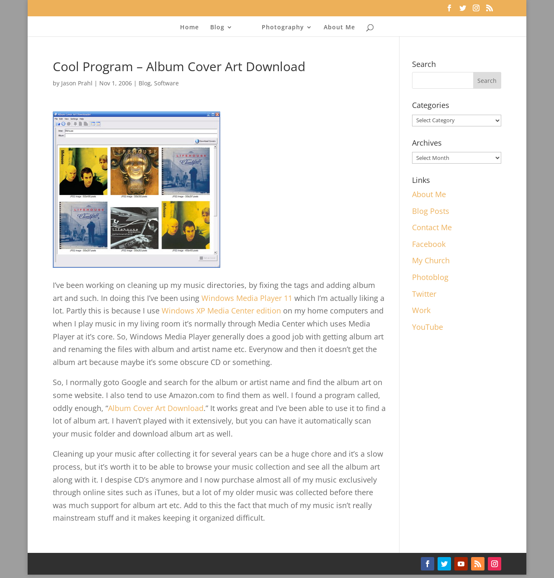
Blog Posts (430, 211)
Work (421, 310)
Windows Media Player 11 (246, 298)
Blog (217, 27)
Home (189, 27)
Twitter (424, 294)
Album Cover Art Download (156, 408)
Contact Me (432, 227)
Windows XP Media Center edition (221, 311)
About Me (339, 27)
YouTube (427, 327)
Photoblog (430, 277)
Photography (283, 27)
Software (166, 83)
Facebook (429, 244)
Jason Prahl (77, 83)
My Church (431, 260)
